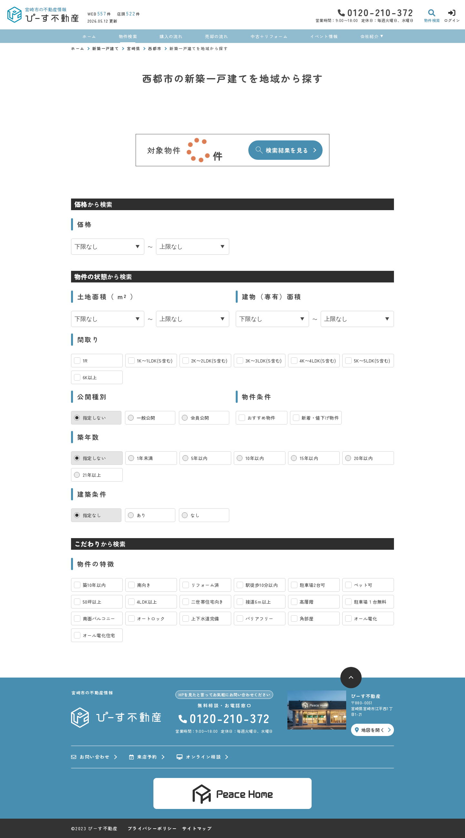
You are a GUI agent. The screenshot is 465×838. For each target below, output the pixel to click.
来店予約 (143, 757)
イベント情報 (324, 36)
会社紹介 (369, 36)
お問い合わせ (90, 757)
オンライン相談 (199, 757)
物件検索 (128, 36)
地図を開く (370, 730)
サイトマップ (197, 828)
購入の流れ (171, 36)
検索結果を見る (282, 150)
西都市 (155, 48)
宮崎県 (133, 48)
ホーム (89, 36)
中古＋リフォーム (269, 36)
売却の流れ (216, 36)
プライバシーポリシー (152, 828)
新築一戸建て (105, 48)
